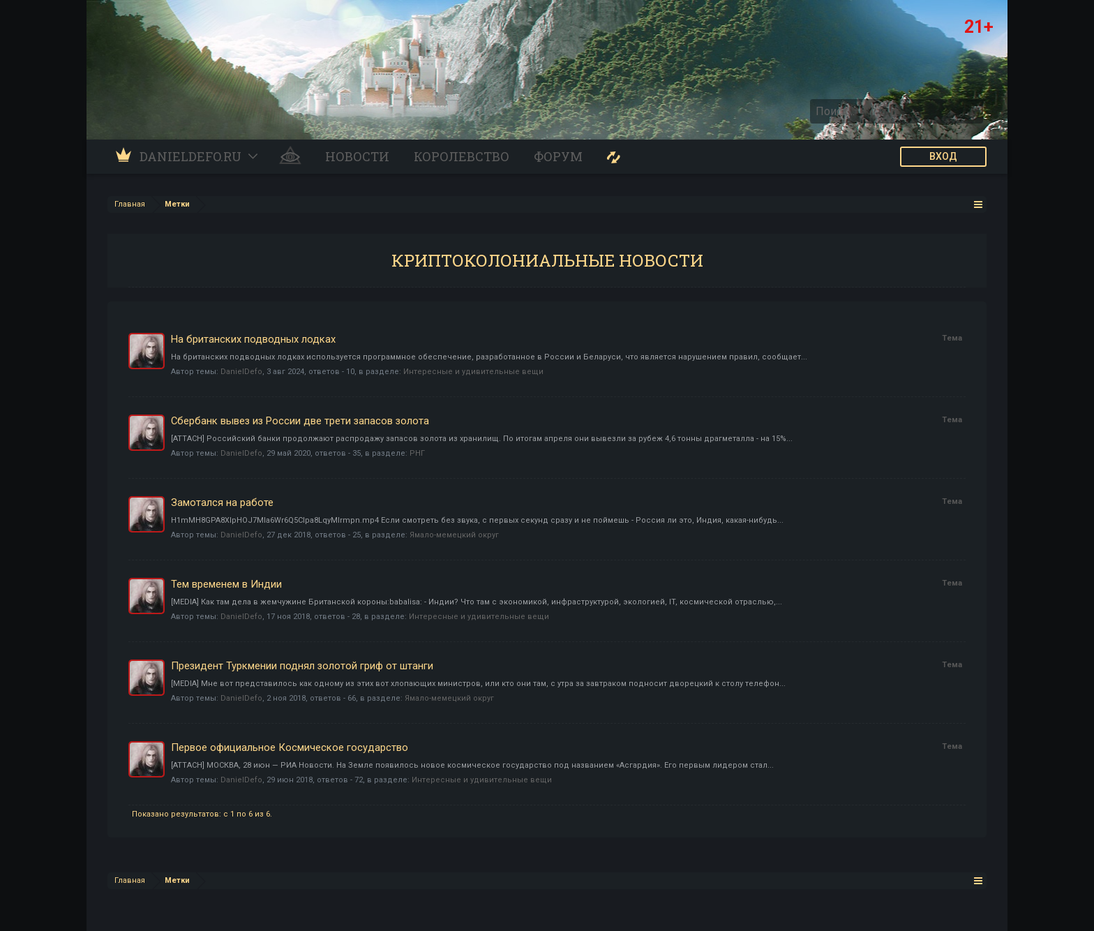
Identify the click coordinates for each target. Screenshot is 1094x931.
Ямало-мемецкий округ (454, 534)
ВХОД (943, 156)
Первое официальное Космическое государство (289, 747)
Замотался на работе (222, 502)
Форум (558, 156)
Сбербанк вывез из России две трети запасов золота (300, 421)
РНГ (417, 453)
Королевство (461, 156)
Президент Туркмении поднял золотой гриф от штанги (302, 666)
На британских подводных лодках (253, 339)
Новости (357, 156)
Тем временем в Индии (226, 584)
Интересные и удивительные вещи (473, 371)
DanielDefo (241, 371)
